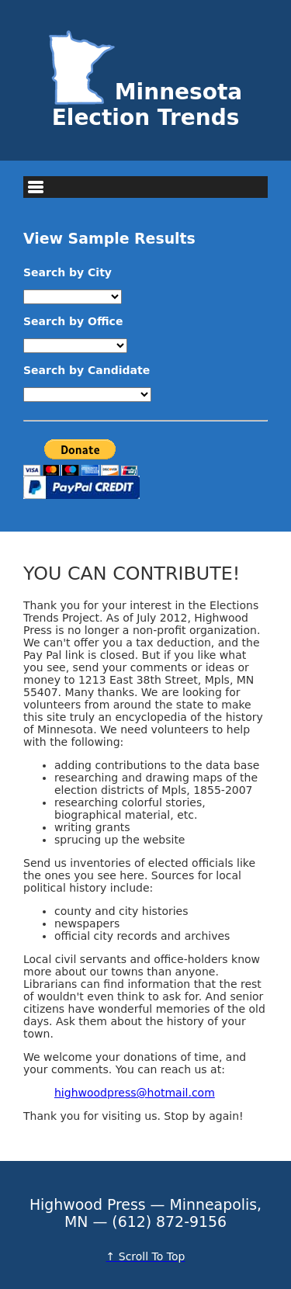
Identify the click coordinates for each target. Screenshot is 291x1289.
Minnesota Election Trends (146, 104)
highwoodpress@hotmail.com (134, 1092)
